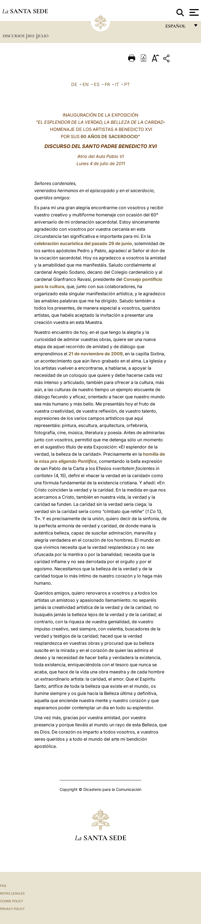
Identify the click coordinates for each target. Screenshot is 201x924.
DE (74, 84)
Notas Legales (12, 893)
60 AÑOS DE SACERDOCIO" (110, 136)
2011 (31, 35)
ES (96, 84)
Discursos (14, 35)
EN (86, 84)
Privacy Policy (12, 909)
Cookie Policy (11, 901)
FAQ (3, 886)
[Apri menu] (193, 12)
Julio (42, 35)
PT (127, 84)
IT (117, 84)
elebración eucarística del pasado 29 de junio (84, 243)
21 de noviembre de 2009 (95, 353)
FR (107, 84)
